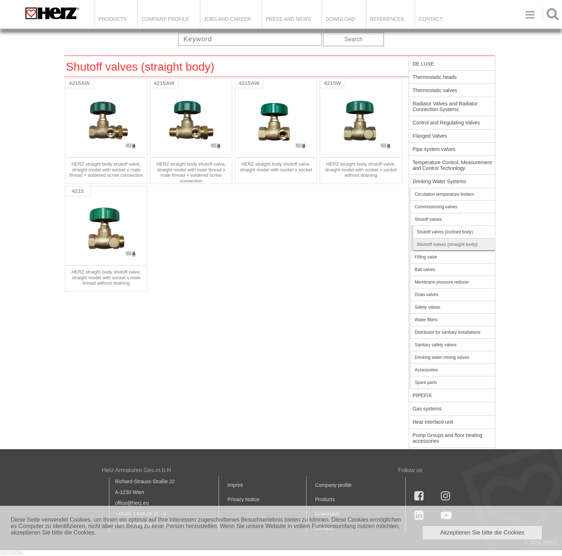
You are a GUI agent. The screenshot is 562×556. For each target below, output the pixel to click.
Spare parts (426, 382)
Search (353, 39)
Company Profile (165, 19)
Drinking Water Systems (439, 181)
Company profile (333, 485)
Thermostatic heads (435, 77)
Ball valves (425, 269)
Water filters (426, 319)
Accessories (426, 369)
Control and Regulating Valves (446, 122)
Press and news (288, 19)
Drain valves (426, 294)
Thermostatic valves (435, 90)
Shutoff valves (428, 219)
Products (113, 19)
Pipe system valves (434, 149)
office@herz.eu (132, 503)
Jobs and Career (227, 19)
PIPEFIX (422, 395)
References (387, 19)
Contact (431, 19)
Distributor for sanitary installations (447, 332)
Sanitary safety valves (436, 344)
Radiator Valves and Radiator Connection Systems (445, 106)
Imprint (235, 485)
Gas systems (427, 409)
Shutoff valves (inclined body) (445, 231)
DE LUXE (423, 64)
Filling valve (426, 257)
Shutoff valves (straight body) (447, 244)
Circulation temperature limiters (444, 194)
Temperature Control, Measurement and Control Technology (452, 165)
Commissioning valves (436, 206)
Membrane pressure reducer (442, 282)
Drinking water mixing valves (442, 357)
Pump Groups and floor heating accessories (447, 438)
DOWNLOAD (340, 19)
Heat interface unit (433, 422)
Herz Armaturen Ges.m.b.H (136, 470)
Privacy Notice (243, 499)
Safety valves (427, 307)
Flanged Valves (430, 136)
